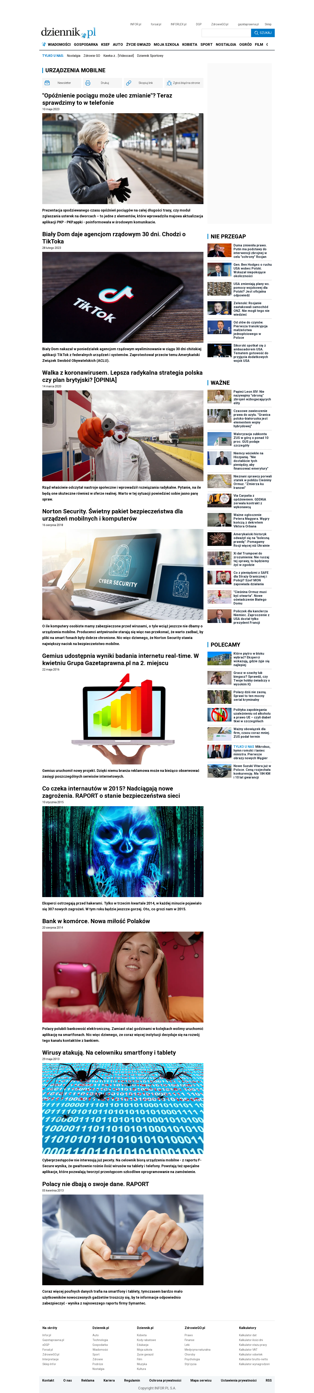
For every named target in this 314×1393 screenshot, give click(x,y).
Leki (187, 1344)
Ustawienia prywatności (239, 1380)
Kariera (109, 1380)
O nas (67, 1380)
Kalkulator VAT (248, 1349)
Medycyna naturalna (197, 1349)
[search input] (226, 33)
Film (139, 1359)
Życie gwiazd (145, 1354)
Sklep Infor (49, 1364)
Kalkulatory (247, 1328)
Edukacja (142, 1344)
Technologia (100, 1340)
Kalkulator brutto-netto (253, 1359)
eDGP (45, 1344)
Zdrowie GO (92, 56)
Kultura (141, 1369)
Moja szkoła (144, 1349)
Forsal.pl (47, 1349)
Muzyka (142, 1364)
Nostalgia (73, 56)
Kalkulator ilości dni (251, 1340)
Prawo (189, 1335)
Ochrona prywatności (165, 1380)
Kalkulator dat (248, 1335)
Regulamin (132, 1380)
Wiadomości (100, 1349)
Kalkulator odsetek (251, 1354)
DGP (199, 24)
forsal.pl (156, 24)
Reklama (87, 1380)
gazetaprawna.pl (248, 24)
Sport (96, 1354)
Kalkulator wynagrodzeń (254, 1364)
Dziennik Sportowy (150, 56)
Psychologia (192, 1359)
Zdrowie (98, 1359)
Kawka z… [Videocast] (118, 56)
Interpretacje (50, 1359)
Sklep (268, 24)
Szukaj (263, 33)
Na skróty (49, 1328)
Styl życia (190, 1364)
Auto (96, 1335)
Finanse (189, 1340)
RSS (269, 1380)
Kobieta (142, 1335)
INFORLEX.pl (178, 24)
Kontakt (48, 1380)
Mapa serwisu (200, 1380)
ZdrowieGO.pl (219, 24)
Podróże (98, 1364)
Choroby (190, 1354)
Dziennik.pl (101, 1328)
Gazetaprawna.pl (53, 1340)
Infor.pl (46, 1335)
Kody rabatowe (146, 1340)
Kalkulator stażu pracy (253, 1344)
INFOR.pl (135, 24)
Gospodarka (100, 1344)
